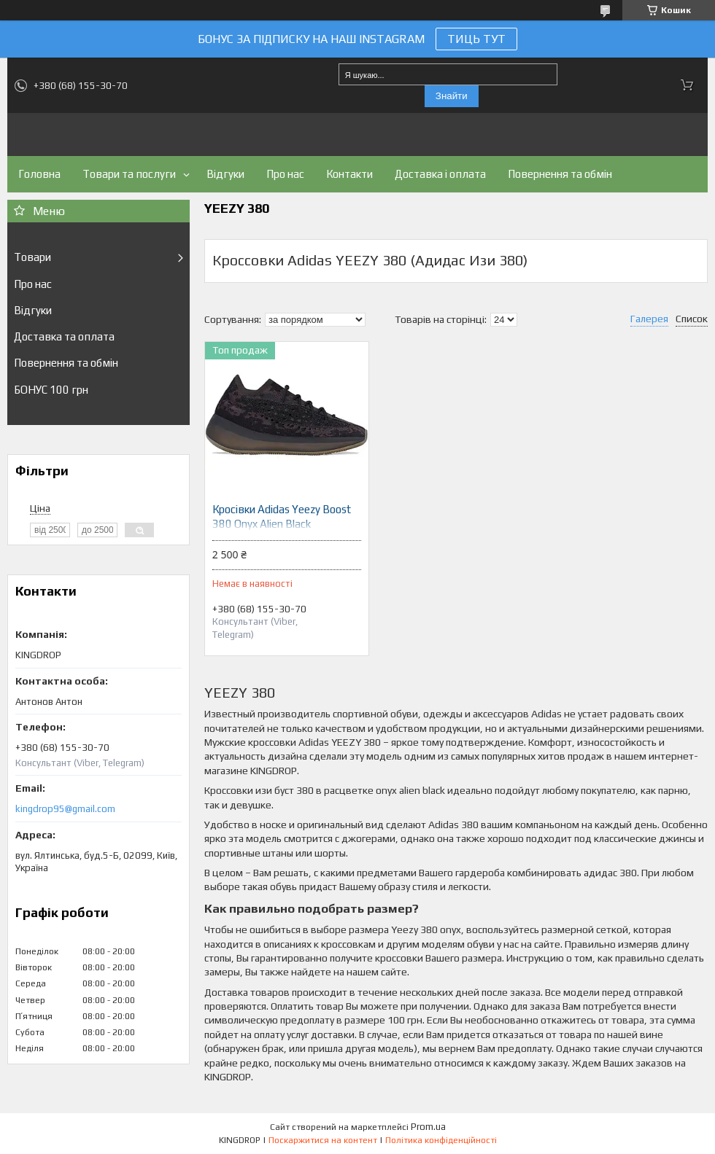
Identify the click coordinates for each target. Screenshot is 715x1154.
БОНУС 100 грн (51, 389)
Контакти (349, 174)
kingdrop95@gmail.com (65, 808)
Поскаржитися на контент (322, 1140)
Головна (39, 174)
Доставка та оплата (64, 336)
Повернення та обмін (560, 174)
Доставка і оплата (440, 174)
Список (692, 318)
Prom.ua (428, 1126)
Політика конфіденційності (441, 1140)
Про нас (285, 174)
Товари (32, 257)
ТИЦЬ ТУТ (476, 39)
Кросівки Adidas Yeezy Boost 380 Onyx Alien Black (281, 516)
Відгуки (225, 174)
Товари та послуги (129, 174)
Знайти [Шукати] (452, 95)
